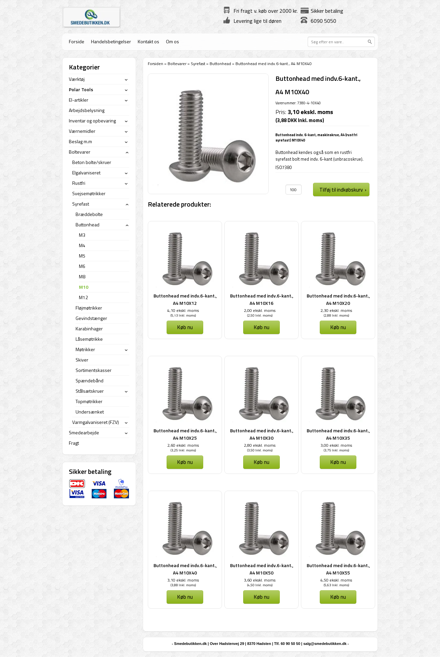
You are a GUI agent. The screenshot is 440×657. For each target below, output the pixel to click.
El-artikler (78, 99)
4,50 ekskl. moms (336, 580)
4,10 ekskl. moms (183, 310)
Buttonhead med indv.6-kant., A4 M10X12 (185, 299)
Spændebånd (89, 380)
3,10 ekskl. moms (183, 580)
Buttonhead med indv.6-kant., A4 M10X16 (261, 299)
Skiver (82, 359)
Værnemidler (82, 130)
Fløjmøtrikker (89, 307)
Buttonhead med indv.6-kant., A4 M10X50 (261, 569)
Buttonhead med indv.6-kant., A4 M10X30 (261, 434)
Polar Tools (81, 89)
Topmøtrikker (89, 401)
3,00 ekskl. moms (336, 445)
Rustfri (78, 182)
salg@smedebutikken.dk (325, 644)
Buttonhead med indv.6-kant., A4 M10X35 (338, 434)
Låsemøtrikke (89, 338)
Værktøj (77, 79)
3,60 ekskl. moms (259, 580)
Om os (172, 41)
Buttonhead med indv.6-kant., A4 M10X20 (338, 299)
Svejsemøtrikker (88, 193)
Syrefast (198, 63)
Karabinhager (89, 328)
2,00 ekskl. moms (259, 310)
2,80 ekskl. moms (259, 445)
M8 (82, 276)
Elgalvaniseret (86, 172)
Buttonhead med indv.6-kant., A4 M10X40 (185, 569)
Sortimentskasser (94, 370)
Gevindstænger (91, 318)
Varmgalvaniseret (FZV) (95, 422)
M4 (82, 245)
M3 (82, 234)
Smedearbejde (84, 432)
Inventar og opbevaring (92, 120)
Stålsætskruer (90, 390)
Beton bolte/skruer (91, 162)
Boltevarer (177, 63)
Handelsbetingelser (111, 41)
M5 (82, 255)
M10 (83, 286)
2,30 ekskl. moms (336, 310)
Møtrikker (85, 349)
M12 (83, 297)
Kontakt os (148, 41)
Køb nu (185, 327)
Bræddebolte (89, 214)
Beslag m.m (80, 141)
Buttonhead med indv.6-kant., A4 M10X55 (338, 569)
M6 (82, 266)
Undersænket (90, 411)
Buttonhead (220, 63)
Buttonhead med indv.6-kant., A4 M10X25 (185, 434)
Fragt (74, 442)
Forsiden (155, 63)
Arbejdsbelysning (86, 110)
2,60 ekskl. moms (183, 445)
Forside (76, 41)
